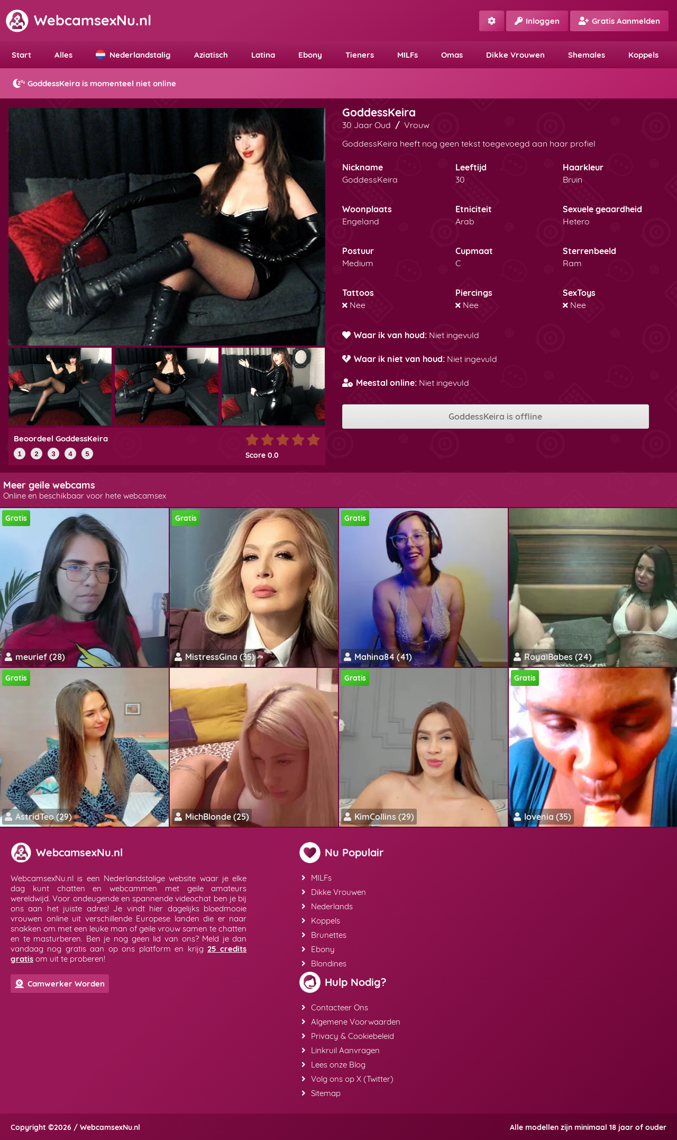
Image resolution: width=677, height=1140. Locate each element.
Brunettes (323, 935)
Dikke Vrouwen (515, 55)
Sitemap (321, 1093)
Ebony (310, 55)
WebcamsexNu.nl (78, 20)
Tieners (359, 55)
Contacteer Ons (334, 1007)
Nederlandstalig (133, 55)
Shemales (586, 55)
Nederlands (327, 906)
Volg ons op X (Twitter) (347, 1079)
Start (21, 55)
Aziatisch (211, 55)
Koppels (643, 55)
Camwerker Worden (60, 984)
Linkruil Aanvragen (340, 1050)
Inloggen (537, 21)
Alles (63, 55)
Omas (452, 55)
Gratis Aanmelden (619, 21)
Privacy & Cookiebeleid (347, 1036)
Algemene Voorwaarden (350, 1022)
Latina (263, 55)
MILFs (407, 55)
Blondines (323, 963)
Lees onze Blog (333, 1065)
